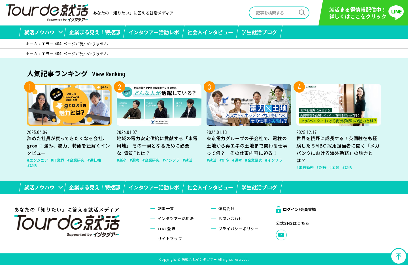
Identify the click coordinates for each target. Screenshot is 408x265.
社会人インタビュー (210, 32)
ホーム (32, 43)
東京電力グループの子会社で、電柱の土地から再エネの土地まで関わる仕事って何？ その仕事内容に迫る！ (247, 145)
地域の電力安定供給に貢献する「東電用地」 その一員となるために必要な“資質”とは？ (157, 145)
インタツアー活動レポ (153, 32)
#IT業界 (57, 160)
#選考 (134, 160)
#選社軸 (94, 160)
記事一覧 (166, 208)
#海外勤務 (305, 167)
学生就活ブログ (259, 32)
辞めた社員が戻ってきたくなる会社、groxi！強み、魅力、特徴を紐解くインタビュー (68, 145)
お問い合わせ (230, 218)
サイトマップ (170, 238)
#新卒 (122, 160)
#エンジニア (37, 160)
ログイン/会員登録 (299, 209)
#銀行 (321, 167)
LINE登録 (166, 228)
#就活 (32, 165)
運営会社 (226, 208)
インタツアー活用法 (176, 218)
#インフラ (171, 160)
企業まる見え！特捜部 (94, 32)
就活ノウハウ (39, 32)
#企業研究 (75, 160)
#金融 (334, 167)
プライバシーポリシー (238, 228)
